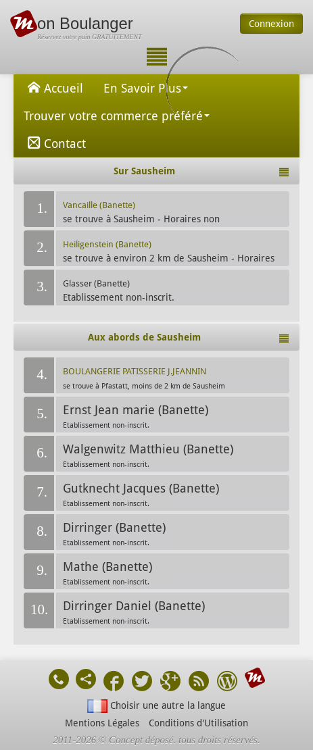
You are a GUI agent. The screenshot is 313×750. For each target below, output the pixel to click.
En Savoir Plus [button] (145, 88)
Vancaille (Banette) (99, 205)
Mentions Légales (102, 723)
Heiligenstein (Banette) (107, 244)
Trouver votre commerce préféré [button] (117, 116)
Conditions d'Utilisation (198, 723)
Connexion (271, 23)
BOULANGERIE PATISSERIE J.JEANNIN (134, 371)
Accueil (53, 87)
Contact (55, 142)
